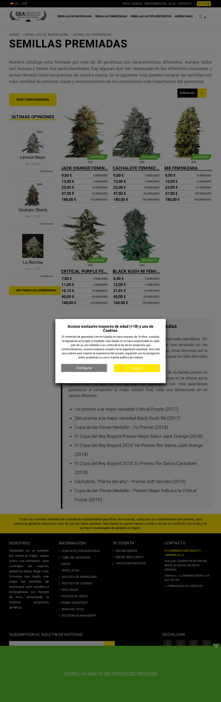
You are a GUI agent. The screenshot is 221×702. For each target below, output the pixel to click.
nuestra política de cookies (126, 357)
